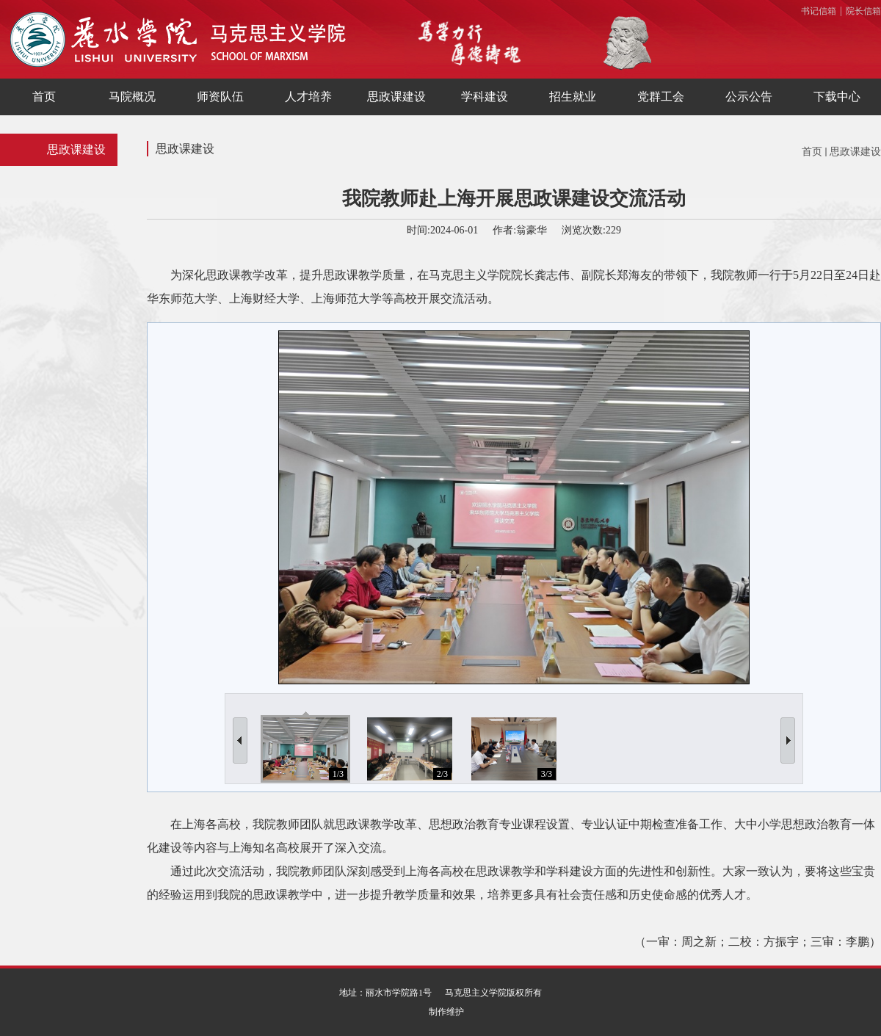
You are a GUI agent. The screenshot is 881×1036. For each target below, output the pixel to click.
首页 (812, 151)
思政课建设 (855, 151)
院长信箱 (863, 11)
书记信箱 (818, 11)
